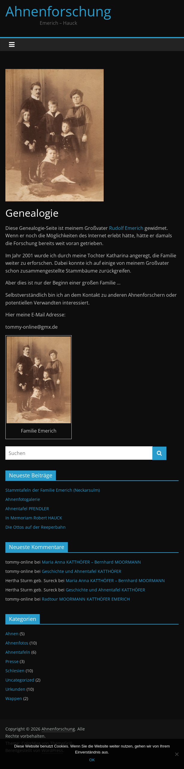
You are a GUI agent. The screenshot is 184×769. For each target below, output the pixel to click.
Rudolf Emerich (126, 228)
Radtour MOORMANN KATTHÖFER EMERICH (86, 599)
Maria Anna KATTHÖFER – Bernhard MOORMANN (91, 562)
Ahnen (12, 633)
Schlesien (14, 670)
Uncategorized (19, 680)
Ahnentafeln (17, 652)
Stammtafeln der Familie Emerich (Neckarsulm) (52, 490)
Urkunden (15, 689)
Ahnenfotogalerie (22, 499)
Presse (12, 661)
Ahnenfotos (16, 643)
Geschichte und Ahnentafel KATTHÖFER (81, 571)
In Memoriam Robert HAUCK (33, 518)
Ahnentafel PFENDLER (27, 508)
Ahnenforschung (58, 11)
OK (92, 760)
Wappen (13, 698)
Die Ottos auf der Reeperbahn (35, 527)
